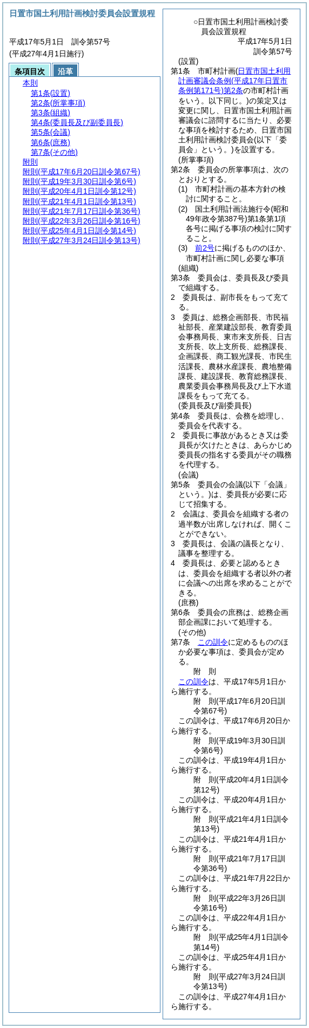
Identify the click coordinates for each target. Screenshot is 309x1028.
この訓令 (213, 642)
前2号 (204, 248)
